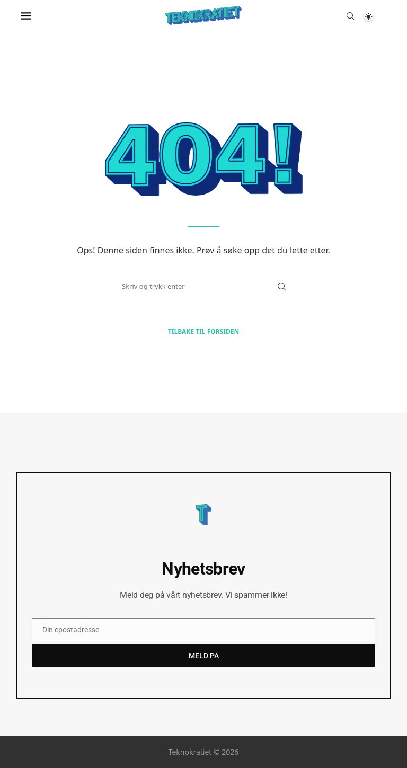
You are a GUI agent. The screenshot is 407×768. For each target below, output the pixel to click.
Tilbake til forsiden (203, 331)
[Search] (350, 16)
